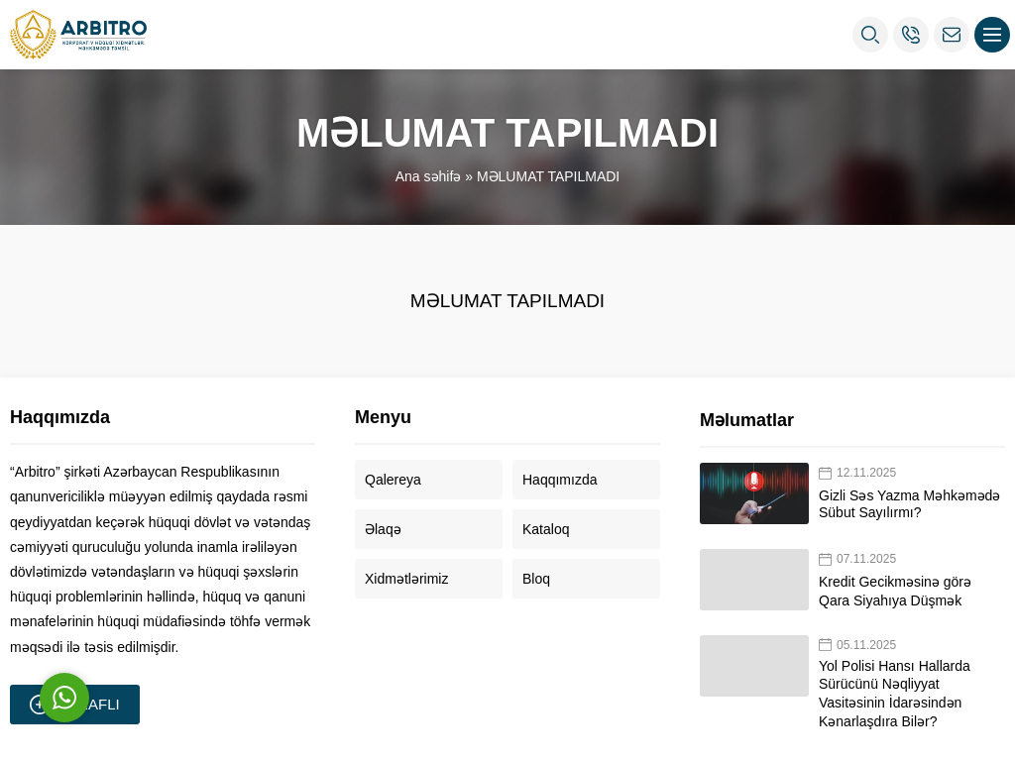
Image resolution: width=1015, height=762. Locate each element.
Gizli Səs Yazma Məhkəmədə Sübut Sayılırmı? (909, 504)
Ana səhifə (428, 176)
